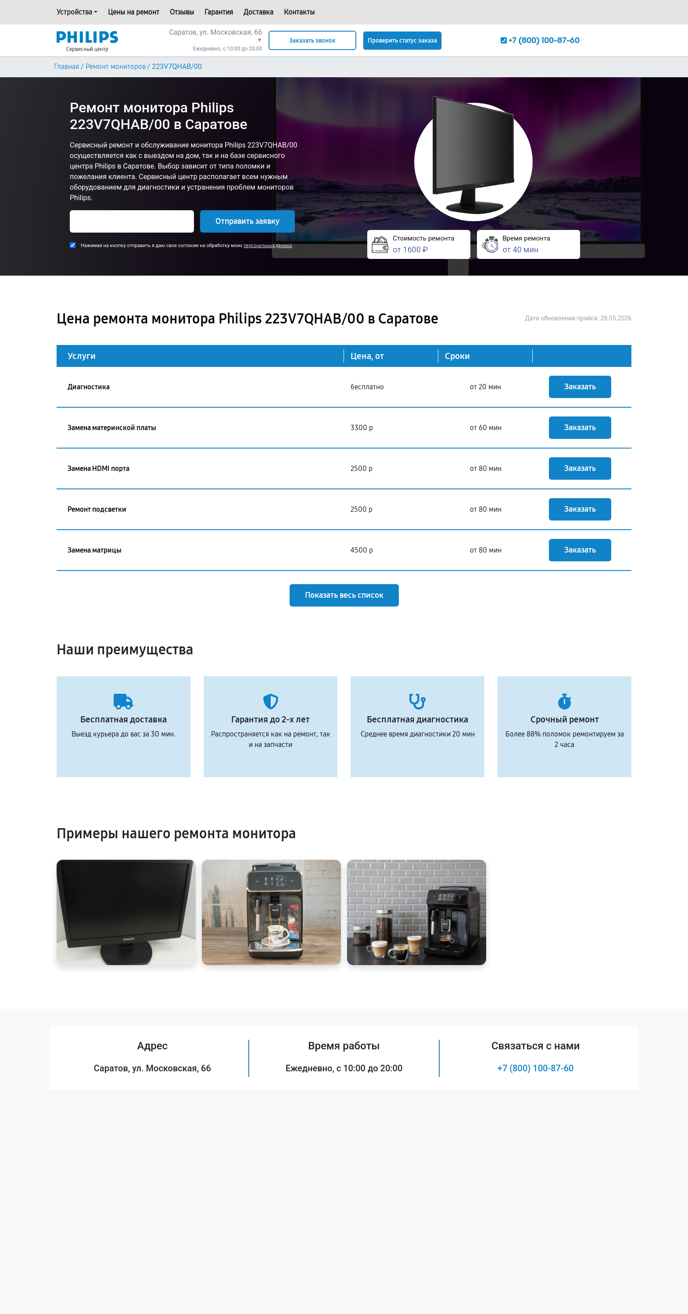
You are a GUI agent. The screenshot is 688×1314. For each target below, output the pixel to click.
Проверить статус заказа (402, 40)
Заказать (580, 386)
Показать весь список (344, 595)
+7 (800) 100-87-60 (536, 1068)
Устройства (74, 12)
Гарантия (218, 12)
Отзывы (182, 12)
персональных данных (268, 245)
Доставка (258, 12)
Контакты (299, 12)
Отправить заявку (247, 221)
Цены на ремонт (133, 12)
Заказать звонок (312, 40)
